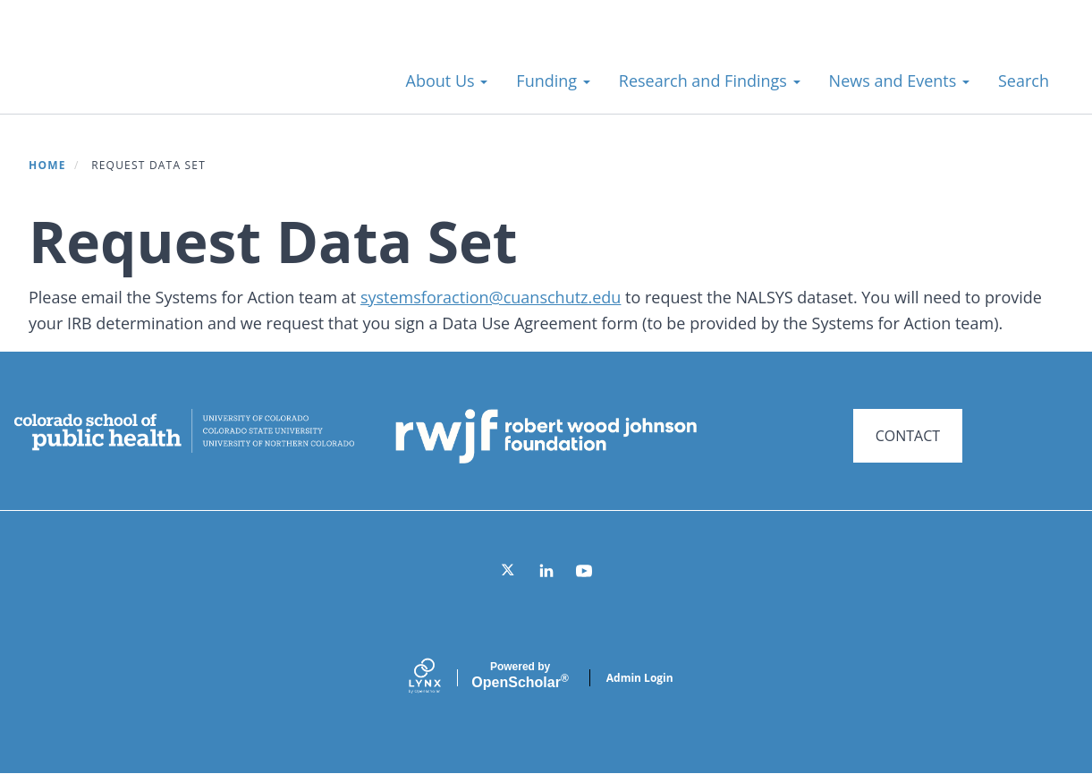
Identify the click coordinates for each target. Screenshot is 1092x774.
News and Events (899, 80)
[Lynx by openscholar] (440, 678)
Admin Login (639, 677)
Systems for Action (174, 71)
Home (47, 165)
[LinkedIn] (546, 571)
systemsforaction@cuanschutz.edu (491, 297)
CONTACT (908, 436)
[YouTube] (584, 571)
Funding (552, 80)
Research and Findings (709, 80)
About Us (447, 80)
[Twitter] (509, 571)
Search (1023, 80)
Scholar (519, 675)
